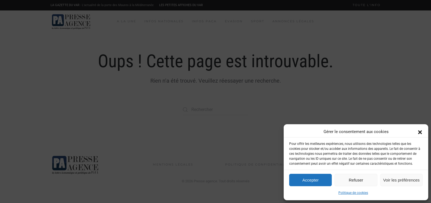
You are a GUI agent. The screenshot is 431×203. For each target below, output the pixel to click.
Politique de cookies (353, 193)
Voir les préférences (401, 180)
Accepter (310, 180)
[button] (420, 131)
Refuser (356, 180)
